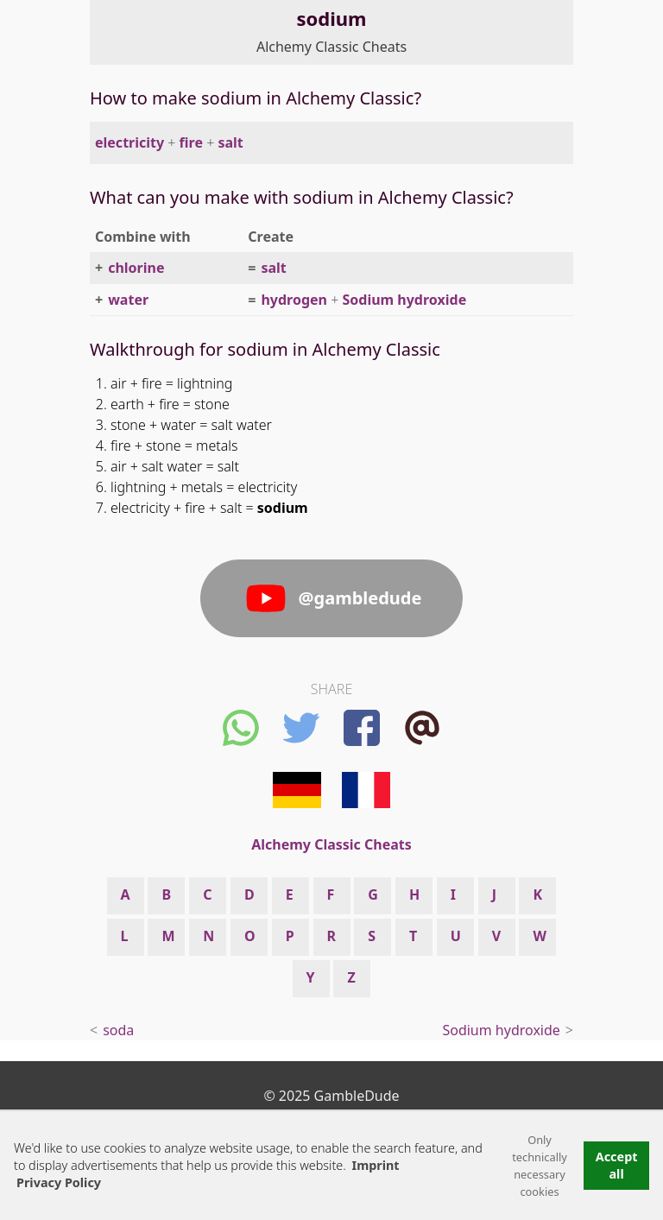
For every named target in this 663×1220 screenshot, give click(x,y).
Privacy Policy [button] (58, 1182)
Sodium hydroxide (404, 299)
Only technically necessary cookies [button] (539, 1165)
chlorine (136, 267)
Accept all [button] (617, 1165)
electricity (129, 142)
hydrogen (294, 299)
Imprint (376, 1165)
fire (191, 142)
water (128, 299)
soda (118, 1030)
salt (230, 142)
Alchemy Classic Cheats (331, 46)
